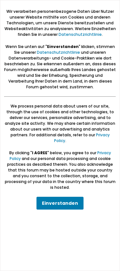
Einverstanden (60, 203)
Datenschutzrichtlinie (80, 34)
